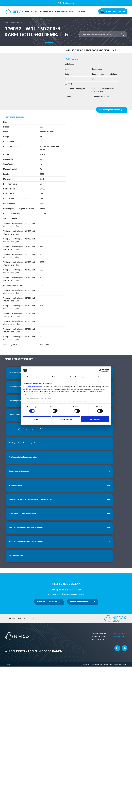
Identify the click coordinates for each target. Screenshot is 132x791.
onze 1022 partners (35, 387)
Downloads (53, 11)
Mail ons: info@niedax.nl (80, 606)
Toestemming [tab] (32, 377)
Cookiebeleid (104, 668)
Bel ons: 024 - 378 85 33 (47, 606)
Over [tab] (100, 377)
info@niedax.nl (118, 641)
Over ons (73, 11)
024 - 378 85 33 (121, 638)
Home (6, 22)
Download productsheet (109, 110)
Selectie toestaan (66, 419)
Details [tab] (54, 377)
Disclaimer (86, 668)
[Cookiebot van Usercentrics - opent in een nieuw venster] (100, 370)
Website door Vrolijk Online (117, 668)
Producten (30, 11)
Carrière (63, 11)
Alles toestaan (95, 419)
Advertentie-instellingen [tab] (77, 377)
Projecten (41, 11)
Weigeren (37, 419)
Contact (82, 11)
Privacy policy (95, 668)
